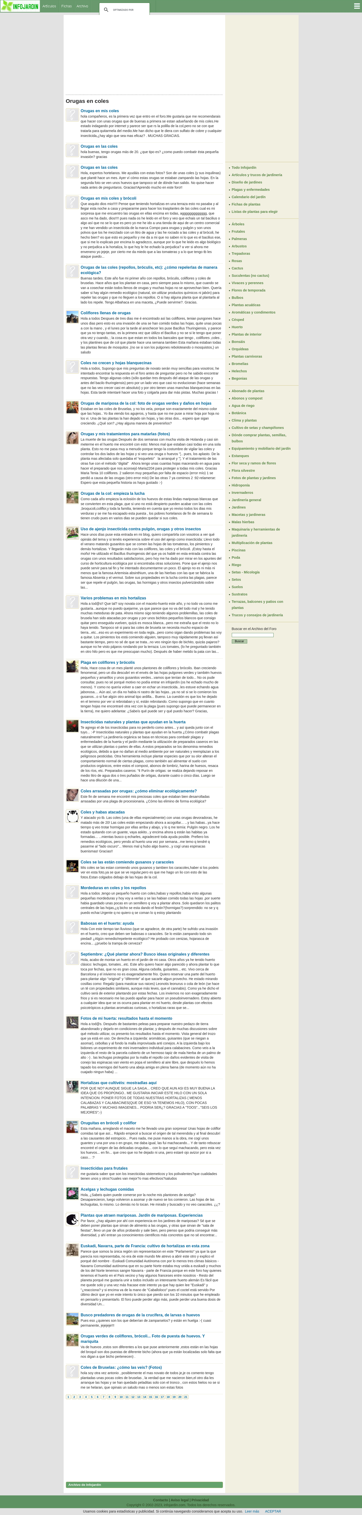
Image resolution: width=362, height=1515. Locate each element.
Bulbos (237, 298)
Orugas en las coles (99, 146)
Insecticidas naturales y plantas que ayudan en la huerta (133, 722)
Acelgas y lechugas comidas (107, 1189)
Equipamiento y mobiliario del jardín (261, 448)
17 (162, 1396)
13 (138, 1396)
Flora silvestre (243, 471)
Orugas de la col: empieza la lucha (113, 493)
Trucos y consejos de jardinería (257, 615)
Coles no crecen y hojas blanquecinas (116, 363)
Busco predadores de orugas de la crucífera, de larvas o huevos (140, 1315)
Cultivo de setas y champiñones (258, 428)
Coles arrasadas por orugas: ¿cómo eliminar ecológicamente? (139, 791)
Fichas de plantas (246, 204)
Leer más (252, 1511)
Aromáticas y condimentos (254, 312)
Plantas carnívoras (247, 356)
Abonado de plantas (248, 391)
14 (144, 1396)
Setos (236, 580)
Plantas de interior (247, 334)
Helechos (239, 371)
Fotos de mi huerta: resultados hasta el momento (126, 1018)
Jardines (239, 507)
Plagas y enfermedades (251, 190)
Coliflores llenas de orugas (106, 313)
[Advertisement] (144, 53)
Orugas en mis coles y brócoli (109, 198)
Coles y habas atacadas (103, 812)
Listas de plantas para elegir (255, 212)
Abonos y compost (247, 398)
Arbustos (239, 246)
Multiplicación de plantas (252, 543)
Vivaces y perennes (248, 283)
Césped (238, 320)
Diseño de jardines (247, 182)
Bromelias (240, 364)
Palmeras (239, 239)
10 (121, 1396)
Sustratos (240, 594)
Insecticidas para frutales (104, 1168)
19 (174, 1396)
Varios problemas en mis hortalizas (113, 598)
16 (156, 1396)
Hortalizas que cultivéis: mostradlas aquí (119, 1083)
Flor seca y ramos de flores (254, 463)
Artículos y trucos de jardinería (257, 175)
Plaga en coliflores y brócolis (108, 662)
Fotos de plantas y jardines (254, 478)
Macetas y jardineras (249, 515)
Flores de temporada (249, 290)
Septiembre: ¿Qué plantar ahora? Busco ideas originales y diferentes (145, 954)
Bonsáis (238, 342)
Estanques (240, 456)
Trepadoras (241, 253)
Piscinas (239, 550)
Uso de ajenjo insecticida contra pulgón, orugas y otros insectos (141, 529)
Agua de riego (243, 406)
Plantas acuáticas (246, 305)
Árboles (238, 224)
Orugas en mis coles (100, 111)
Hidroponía (241, 485)
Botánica (239, 413)
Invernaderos (242, 493)
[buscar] (123, 10)
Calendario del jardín (249, 197)
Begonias (239, 378)
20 (179, 1396)
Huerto (237, 327)
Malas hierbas (243, 522)
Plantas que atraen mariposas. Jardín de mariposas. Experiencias (142, 1215)
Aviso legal (179, 1500)
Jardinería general (246, 500)
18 (168, 1396)
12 (132, 1396)
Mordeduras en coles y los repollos (113, 888)
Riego (236, 565)
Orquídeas (240, 349)
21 (185, 1396)
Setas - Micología (246, 572)
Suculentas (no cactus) (250, 276)
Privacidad (200, 1500)
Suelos (237, 587)
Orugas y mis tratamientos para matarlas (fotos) (125, 434)
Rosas (237, 261)
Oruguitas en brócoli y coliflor (109, 1123)
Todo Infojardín (244, 168)
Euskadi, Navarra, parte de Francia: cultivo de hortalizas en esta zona (145, 1246)
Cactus (237, 268)
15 (150, 1396)
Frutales (238, 231)
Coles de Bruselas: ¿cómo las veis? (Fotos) (121, 1367)
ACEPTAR (273, 1511)
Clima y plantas (244, 420)
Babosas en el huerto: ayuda (107, 923)
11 (127, 1396)
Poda (236, 557)
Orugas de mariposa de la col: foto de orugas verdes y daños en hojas (146, 403)
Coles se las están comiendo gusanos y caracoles (127, 862)
